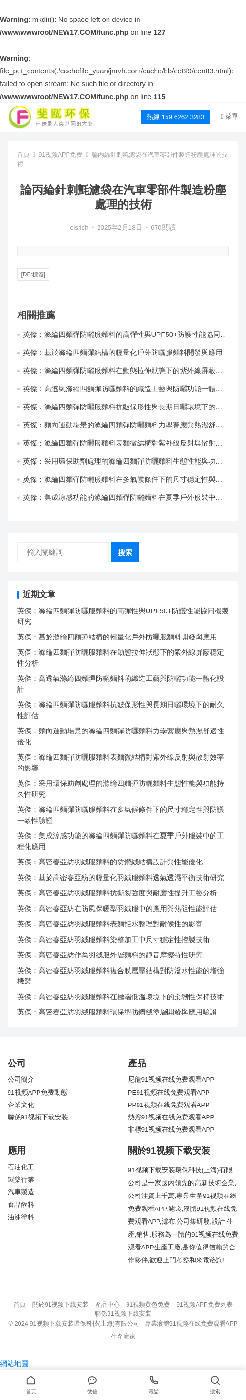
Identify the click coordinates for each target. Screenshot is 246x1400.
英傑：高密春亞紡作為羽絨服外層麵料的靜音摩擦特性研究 (110, 955)
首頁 (23, 154)
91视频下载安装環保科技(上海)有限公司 (84, 1323)
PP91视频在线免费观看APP (169, 1104)
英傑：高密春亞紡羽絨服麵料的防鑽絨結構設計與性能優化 (110, 862)
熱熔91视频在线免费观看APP (171, 1117)
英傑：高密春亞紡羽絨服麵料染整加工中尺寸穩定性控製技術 (113, 939)
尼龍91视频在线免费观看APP (171, 1079)
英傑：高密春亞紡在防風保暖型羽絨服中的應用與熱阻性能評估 (117, 908)
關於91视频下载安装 (60, 1304)
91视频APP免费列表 (205, 1304)
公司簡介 (21, 1079)
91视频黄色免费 (148, 1304)
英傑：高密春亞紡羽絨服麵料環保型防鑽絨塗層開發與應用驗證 (117, 1012)
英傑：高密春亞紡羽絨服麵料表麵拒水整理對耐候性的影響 (110, 924)
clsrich (79, 227)
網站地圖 (14, 1363)
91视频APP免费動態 (38, 1092)
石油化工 (21, 1167)
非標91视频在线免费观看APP (171, 1129)
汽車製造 (21, 1192)
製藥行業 (21, 1179)
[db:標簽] (33, 274)
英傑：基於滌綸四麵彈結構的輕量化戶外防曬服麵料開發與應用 (123, 352)
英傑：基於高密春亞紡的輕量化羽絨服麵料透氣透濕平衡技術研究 (120, 877)
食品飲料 (21, 1204)
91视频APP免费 (60, 154)
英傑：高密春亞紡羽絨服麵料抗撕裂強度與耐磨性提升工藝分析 (117, 893)
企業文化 (21, 1104)
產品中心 (107, 1304)
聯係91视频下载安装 (38, 1117)
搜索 (125, 552)
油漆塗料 (21, 1217)
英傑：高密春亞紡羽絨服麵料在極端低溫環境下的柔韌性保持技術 (120, 997)
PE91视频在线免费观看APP (169, 1092)
